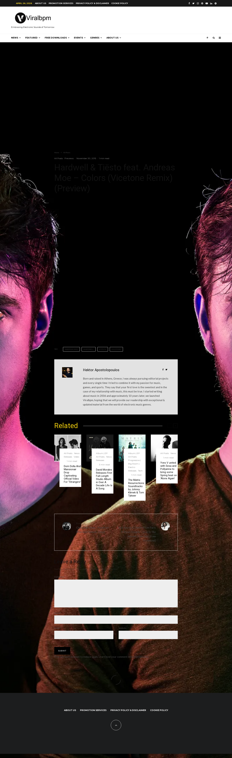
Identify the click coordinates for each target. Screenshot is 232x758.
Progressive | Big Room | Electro (134, 463)
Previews (69, 158)
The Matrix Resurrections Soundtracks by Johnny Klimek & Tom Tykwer (136, 487)
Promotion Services (61, 3)
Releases (68, 456)
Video (76, 456)
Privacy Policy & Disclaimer (92, 3)
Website (122, 632)
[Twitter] (193, 3)
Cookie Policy (119, 3)
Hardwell (89, 349)
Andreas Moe (72, 349)
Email (57, 632)
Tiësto (103, 349)
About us (40, 3)
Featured (31, 37)
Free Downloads (56, 37)
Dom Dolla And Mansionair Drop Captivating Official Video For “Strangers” (72, 474)
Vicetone (117, 349)
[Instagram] (198, 3)
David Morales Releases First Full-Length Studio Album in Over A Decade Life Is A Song (104, 479)
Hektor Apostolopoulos (101, 370)
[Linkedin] (211, 3)
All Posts (58, 158)
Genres (94, 37)
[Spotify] (215, 3)
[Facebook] (189, 3)
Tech (140, 470)
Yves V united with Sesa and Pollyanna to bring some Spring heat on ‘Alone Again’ (168, 470)
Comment (59, 577)
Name (57, 617)
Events (78, 37)
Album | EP (102, 453)
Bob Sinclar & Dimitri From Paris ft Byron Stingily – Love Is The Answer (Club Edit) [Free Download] (137, 532)
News (14, 37)
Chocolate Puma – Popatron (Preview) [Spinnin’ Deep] (94, 527)
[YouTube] (206, 3)
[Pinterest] (202, 3)
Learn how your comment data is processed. (124, 660)
